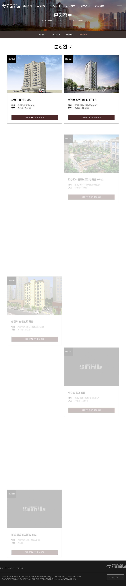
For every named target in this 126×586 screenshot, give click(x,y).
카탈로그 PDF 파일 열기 (34, 118)
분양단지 (42, 35)
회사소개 (3, 568)
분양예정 (56, 35)
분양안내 (70, 35)
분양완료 (83, 35)
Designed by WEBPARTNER (64, 579)
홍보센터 (11, 568)
